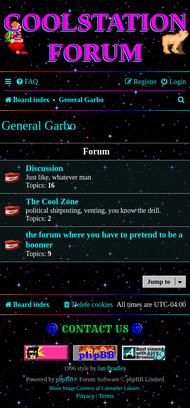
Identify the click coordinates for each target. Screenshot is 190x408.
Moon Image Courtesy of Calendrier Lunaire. (95, 388)
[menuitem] (27, 82)
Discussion (44, 168)
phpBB (64, 379)
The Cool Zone (52, 201)
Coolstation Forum (96, 37)
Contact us (95, 328)
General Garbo (39, 125)
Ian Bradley (112, 368)
